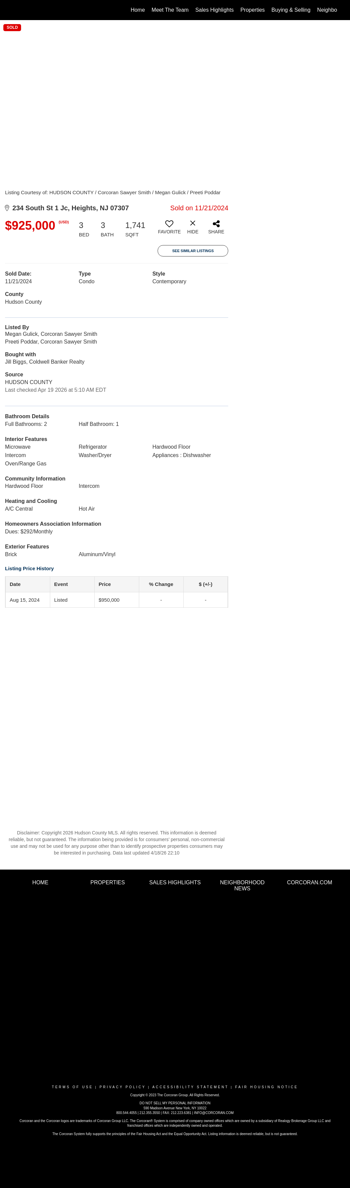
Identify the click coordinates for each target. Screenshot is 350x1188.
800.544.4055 (126, 1113)
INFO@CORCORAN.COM (214, 1113)
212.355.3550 (150, 1113)
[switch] (169, 230)
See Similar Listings (193, 251)
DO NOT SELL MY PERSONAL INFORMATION (175, 1103)
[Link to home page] (16, 10)
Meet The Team (170, 10)
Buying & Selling (291, 10)
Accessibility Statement (190, 1087)
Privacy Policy (122, 1087)
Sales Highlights (214, 10)
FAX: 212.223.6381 (177, 1113)
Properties (252, 10)
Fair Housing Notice (266, 1087)
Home (137, 10)
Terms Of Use (72, 1087)
